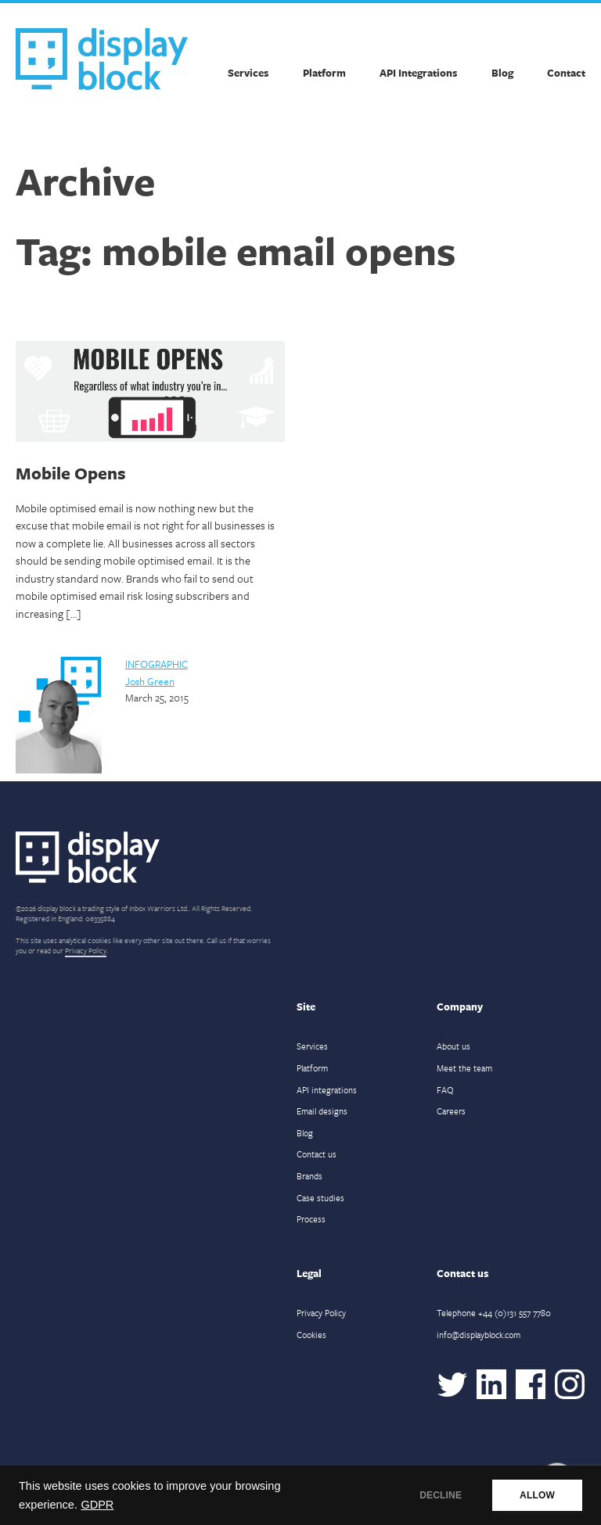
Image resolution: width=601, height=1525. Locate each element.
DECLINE (440, 1495)
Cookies (311, 1334)
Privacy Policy (85, 950)
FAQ (445, 1089)
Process (311, 1218)
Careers (451, 1111)
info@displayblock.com (478, 1334)
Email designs (322, 1111)
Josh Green (150, 681)
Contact (566, 73)
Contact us (316, 1154)
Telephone (494, 1312)
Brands (309, 1175)
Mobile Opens (71, 473)
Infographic (156, 664)
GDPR (97, 1504)
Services (248, 73)
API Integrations (418, 73)
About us (453, 1046)
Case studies (320, 1197)
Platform (324, 73)
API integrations (327, 1089)
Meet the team (464, 1068)
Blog (502, 73)
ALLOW (537, 1495)
